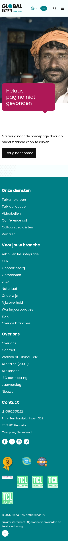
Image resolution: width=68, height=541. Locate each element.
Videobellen (11, 213)
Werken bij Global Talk (20, 357)
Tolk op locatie (14, 206)
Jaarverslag (11, 384)
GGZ (5, 281)
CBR (5, 261)
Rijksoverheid (12, 302)
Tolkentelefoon (14, 199)
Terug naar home (19, 153)
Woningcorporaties (17, 309)
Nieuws (7, 391)
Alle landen (10, 371)
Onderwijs (10, 295)
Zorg (5, 316)
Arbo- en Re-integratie (20, 254)
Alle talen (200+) (15, 364)
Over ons (9, 343)
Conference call (15, 220)
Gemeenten (11, 275)
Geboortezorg (13, 268)
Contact (8, 350)
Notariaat (9, 288)
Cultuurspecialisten (17, 227)
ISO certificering (14, 377)
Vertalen (8, 234)
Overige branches (16, 323)
